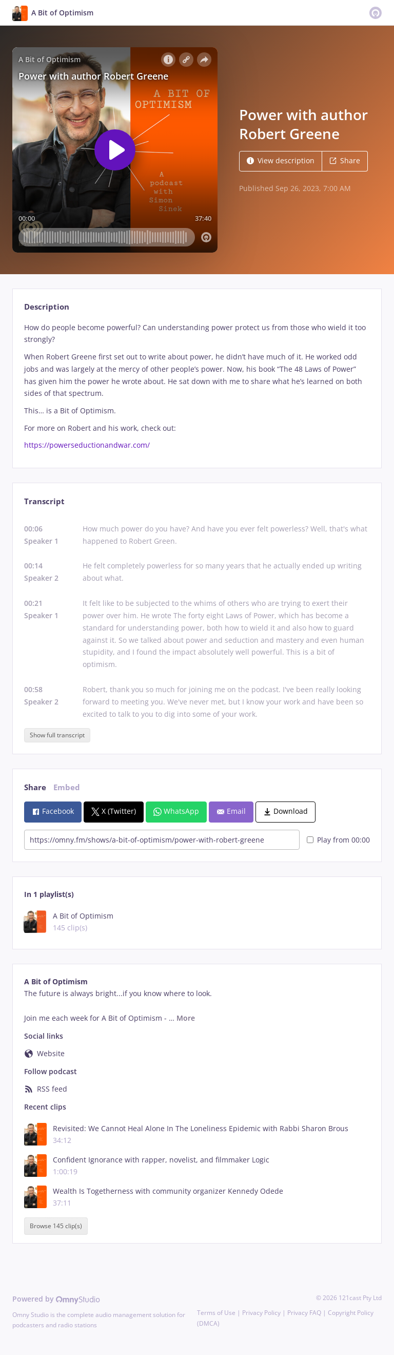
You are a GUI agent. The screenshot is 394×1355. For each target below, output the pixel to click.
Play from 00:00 (338, 840)
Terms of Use (216, 1312)
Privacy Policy (261, 1312)
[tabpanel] (196, 386)
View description (280, 160)
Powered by (56, 1299)
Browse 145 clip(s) (56, 1226)
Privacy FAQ (304, 1312)
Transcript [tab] (44, 501)
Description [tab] (46, 306)
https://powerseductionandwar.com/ (87, 445)
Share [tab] (35, 787)
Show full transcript (57, 735)
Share (344, 160)
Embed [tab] (66, 787)
